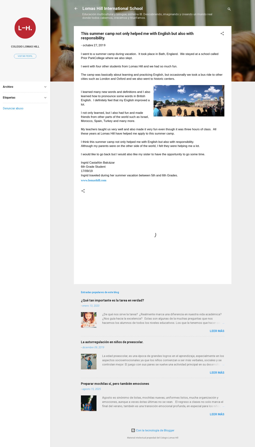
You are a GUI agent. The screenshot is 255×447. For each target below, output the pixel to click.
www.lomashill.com (93, 180)
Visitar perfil (25, 56)
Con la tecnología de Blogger (152, 430)
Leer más (217, 331)
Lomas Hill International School (112, 8)
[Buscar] (229, 9)
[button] (222, 34)
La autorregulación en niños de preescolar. (112, 342)
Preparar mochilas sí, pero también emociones (115, 383)
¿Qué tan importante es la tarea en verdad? (112, 300)
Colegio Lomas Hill (25, 46)
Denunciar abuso (13, 108)
